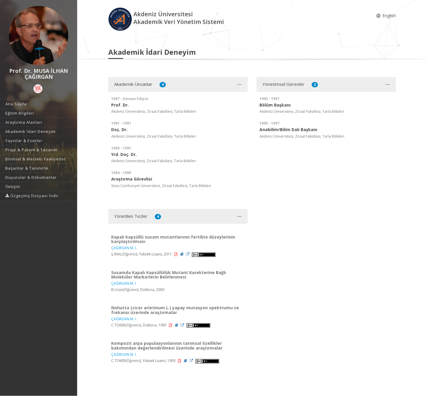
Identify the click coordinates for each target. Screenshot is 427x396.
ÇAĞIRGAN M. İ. (124, 247)
